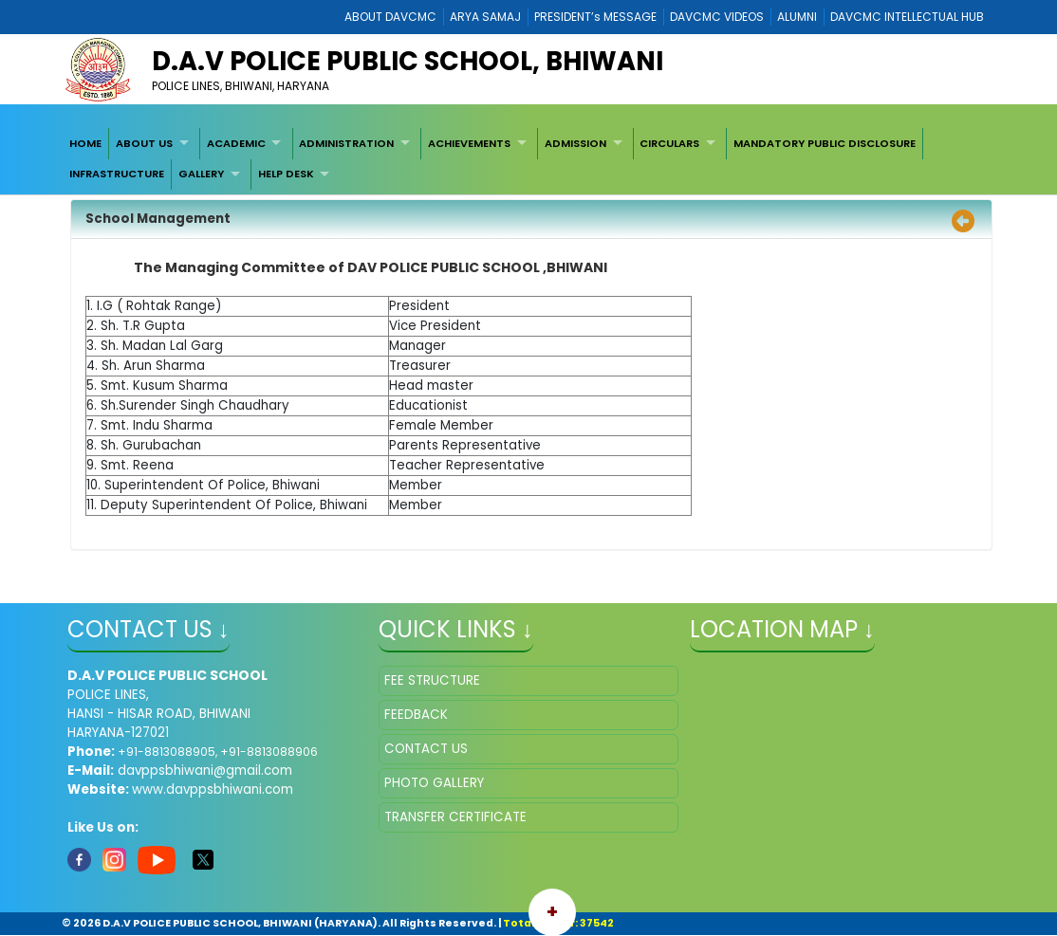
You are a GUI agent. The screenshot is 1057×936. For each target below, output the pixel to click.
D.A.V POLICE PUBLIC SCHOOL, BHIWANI (407, 61)
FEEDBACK (416, 715)
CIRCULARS (669, 143)
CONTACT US (426, 749)
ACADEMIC (236, 143)
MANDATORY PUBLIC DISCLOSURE (824, 143)
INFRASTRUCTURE (116, 173)
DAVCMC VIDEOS (717, 17)
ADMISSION (575, 143)
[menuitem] (86, 143)
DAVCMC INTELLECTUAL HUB (907, 17)
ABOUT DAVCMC (390, 17)
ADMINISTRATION (346, 143)
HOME (85, 143)
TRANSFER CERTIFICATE (455, 817)
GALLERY (201, 173)
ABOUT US (144, 143)
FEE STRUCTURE (432, 680)
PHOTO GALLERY (434, 783)
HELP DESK (286, 173)
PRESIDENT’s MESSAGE (595, 17)
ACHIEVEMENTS (469, 143)
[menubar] (529, 159)
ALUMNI (797, 17)
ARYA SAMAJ (485, 17)
